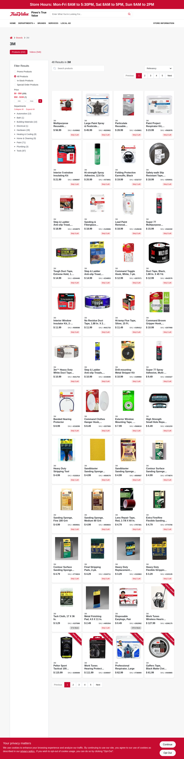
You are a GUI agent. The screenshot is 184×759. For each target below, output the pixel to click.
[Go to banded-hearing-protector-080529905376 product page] (67, 410)
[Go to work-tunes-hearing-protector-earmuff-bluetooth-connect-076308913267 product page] (97, 655)
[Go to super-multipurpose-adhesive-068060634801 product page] (159, 213)
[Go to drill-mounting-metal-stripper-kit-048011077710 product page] (128, 361)
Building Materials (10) (27, 122)
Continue (167, 744)
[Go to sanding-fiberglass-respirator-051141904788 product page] (97, 213)
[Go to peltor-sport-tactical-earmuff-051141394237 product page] (67, 655)
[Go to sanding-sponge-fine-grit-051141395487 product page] (67, 509)
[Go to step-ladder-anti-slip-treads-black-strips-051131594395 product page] (97, 361)
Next (170, 75)
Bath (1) (20, 118)
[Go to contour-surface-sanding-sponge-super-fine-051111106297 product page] (159, 460)
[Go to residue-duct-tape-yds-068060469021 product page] (97, 312)
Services (53, 23)
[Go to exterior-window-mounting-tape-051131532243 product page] (128, 410)
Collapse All (18, 109)
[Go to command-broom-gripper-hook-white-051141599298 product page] (159, 312)
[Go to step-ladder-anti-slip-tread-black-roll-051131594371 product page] (67, 213)
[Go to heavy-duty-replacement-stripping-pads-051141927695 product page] (128, 558)
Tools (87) (21, 151)
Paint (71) (21, 142)
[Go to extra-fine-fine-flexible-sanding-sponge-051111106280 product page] (159, 509)
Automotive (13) (24, 113)
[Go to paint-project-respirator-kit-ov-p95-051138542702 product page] (159, 115)
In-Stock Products (25, 80)
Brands (42, 23)
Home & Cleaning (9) (26, 138)
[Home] (11, 37)
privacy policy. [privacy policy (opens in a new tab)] (27, 751)
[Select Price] (40, 101)
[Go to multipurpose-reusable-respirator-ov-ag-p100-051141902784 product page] (67, 115)
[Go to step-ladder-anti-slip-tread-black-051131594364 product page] (97, 263)
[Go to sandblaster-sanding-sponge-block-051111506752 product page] (128, 460)
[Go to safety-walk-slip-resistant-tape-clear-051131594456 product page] (159, 164)
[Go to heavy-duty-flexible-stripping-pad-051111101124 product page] (159, 558)
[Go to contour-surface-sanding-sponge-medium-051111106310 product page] (67, 558)
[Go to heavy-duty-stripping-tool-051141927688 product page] (67, 460)
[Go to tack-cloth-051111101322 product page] (67, 608)
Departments (25, 23)
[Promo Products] (15, 71)
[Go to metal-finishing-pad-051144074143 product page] (97, 608)
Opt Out (167, 753)
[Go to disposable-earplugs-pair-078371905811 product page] (128, 608)
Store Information (163, 23)
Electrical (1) (22, 126)
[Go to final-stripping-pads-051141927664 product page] (97, 558)
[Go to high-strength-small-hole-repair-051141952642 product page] (159, 410)
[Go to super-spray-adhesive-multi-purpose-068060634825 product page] (159, 361)
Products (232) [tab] (18, 52)
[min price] (19, 101)
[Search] (129, 13)
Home (13, 23)
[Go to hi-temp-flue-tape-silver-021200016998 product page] (128, 312)
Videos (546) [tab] (35, 52)
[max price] (32, 101)
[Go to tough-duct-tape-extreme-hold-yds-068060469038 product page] (67, 263)
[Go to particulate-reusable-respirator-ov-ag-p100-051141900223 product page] (128, 115)
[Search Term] (91, 14)
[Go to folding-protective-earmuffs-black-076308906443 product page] (128, 164)
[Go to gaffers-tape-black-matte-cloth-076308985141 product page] (159, 655)
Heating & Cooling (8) (26, 134)
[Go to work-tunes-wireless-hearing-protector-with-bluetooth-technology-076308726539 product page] (159, 608)
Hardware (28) (23, 130)
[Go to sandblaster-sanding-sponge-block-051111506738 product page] (97, 460)
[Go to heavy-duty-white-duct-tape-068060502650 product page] (67, 361)
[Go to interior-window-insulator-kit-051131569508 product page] (67, 312)
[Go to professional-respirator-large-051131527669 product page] (128, 655)
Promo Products (24, 71)
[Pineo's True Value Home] (19, 14)
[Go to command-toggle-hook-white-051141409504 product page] (128, 263)
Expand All (30, 109)
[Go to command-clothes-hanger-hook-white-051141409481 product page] (97, 410)
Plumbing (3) (22, 146)
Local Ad (66, 23)
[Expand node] (15, 113)
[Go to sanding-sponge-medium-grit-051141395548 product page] (97, 509)
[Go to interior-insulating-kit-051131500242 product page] (67, 164)
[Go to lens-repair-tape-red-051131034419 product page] (128, 509)
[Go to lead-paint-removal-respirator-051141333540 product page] (128, 213)
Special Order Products (27, 84)
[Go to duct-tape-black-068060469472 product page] (159, 263)
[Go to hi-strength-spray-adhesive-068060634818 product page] (97, 164)
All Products (22, 76)
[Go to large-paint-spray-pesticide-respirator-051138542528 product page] (97, 115)
